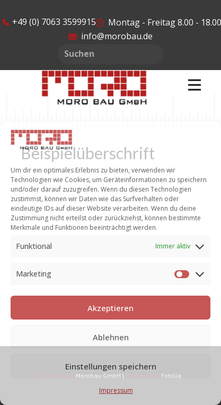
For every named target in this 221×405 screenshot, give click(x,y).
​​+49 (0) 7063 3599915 (49, 22)
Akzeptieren (110, 308)
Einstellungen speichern (110, 366)
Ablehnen (111, 337)
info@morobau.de (110, 36)
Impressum (116, 390)
